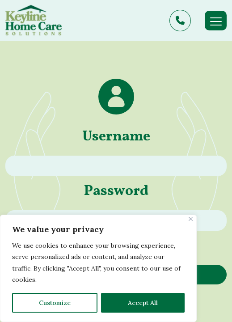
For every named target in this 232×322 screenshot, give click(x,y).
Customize (55, 303)
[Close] (191, 219)
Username (116, 137)
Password (116, 191)
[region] (98, 268)
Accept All (143, 303)
